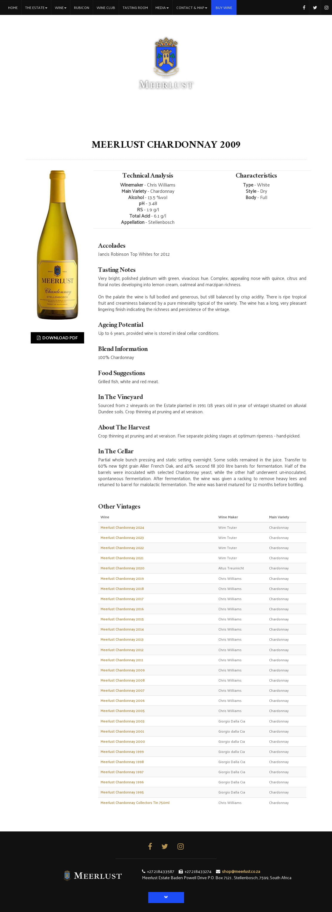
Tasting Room (135, 7)
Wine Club (106, 7)
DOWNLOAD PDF (57, 337)
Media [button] (162, 7)
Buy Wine (224, 7)
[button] (166, 897)
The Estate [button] (36, 7)
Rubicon (81, 7)
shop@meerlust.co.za (241, 871)
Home (14, 7)
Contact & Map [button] (191, 7)
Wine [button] (61, 7)
